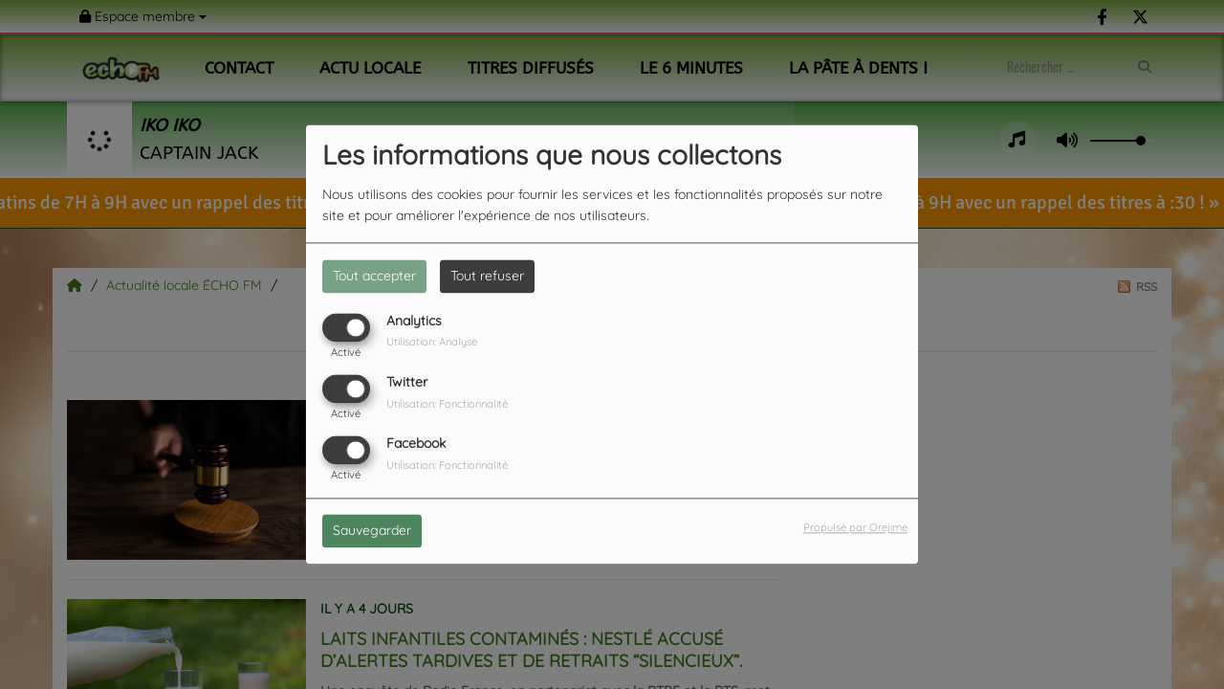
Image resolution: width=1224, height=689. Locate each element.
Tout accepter (374, 275)
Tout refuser (487, 275)
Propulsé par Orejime (855, 528)
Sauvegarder (372, 531)
